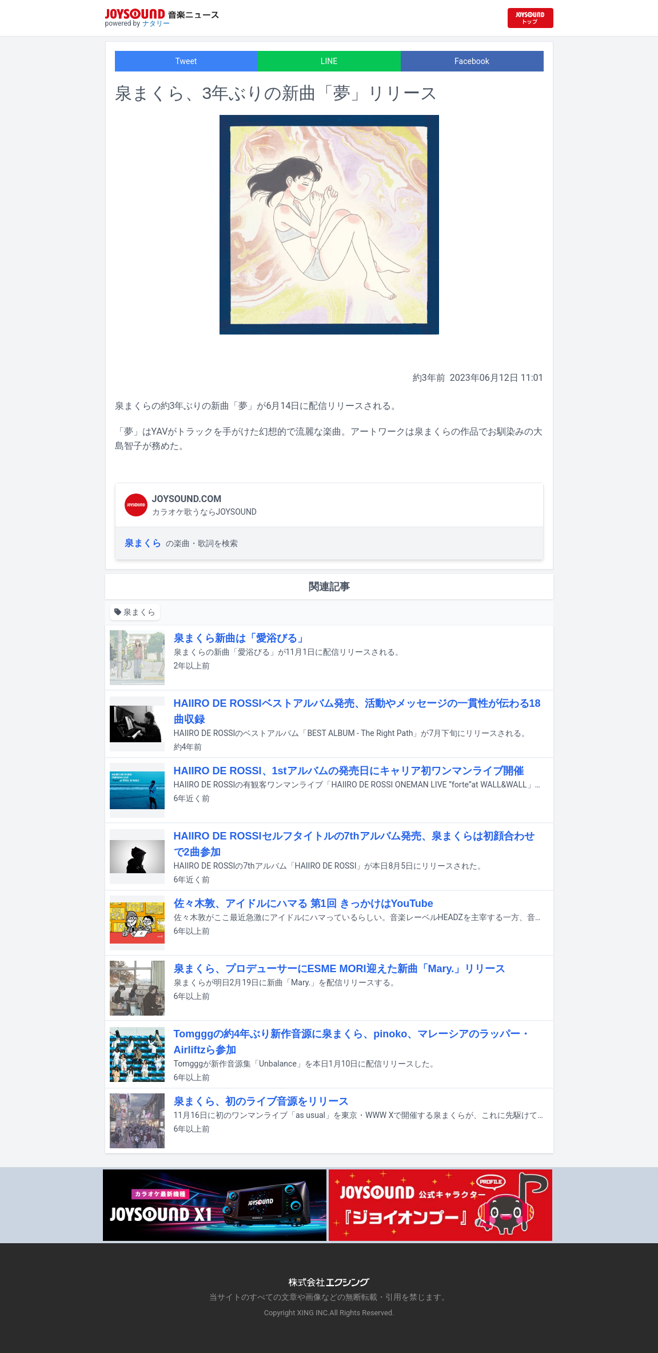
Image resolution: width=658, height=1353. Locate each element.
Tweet (186, 61)
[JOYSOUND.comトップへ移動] (530, 18)
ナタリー (156, 23)
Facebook (471, 61)
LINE (329, 61)
